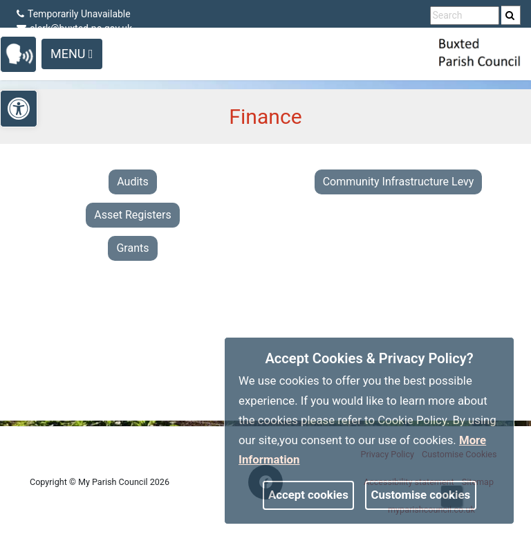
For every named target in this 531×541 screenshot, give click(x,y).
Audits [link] (133, 181)
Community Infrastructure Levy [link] (398, 181)
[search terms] (464, 15)
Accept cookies (308, 495)
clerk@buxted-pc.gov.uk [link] (74, 28)
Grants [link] (132, 248)
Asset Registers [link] (132, 214)
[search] (511, 15)
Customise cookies (421, 495)
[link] (509, 15)
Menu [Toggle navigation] (71, 53)
